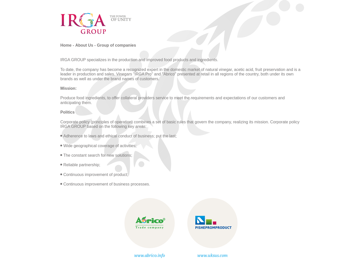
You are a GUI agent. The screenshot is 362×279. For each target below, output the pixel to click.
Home (65, 45)
